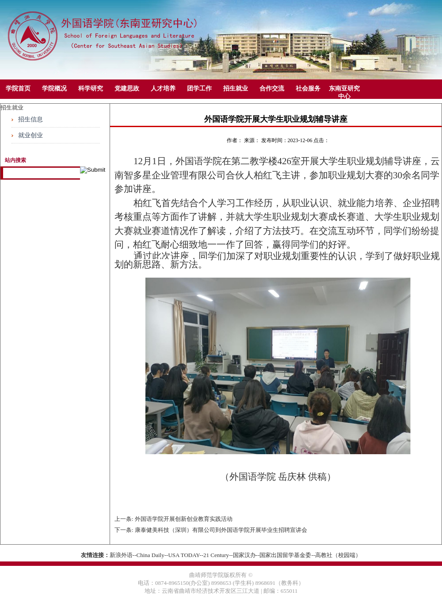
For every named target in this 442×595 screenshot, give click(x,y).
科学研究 (90, 88)
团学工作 (199, 88)
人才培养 (163, 88)
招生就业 (235, 88)
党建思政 (126, 88)
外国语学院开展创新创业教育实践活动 (183, 519)
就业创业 (30, 135)
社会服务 (308, 88)
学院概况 (54, 88)
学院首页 (18, 88)
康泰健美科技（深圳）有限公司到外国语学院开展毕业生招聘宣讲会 (221, 530)
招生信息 (30, 119)
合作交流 (271, 88)
